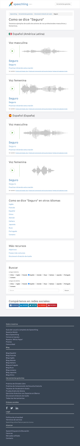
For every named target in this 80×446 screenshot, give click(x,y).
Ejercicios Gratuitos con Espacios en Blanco (23, 393)
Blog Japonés (11, 372)
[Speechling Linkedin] (18, 409)
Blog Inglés (10, 358)
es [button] (30, 4)
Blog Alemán (11, 360)
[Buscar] (34, 290)
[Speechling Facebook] (8, 409)
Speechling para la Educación (17, 431)
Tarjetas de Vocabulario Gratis (17, 388)
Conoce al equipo (12, 337)
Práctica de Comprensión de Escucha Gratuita (24, 386)
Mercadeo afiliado (13, 436)
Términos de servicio (14, 420)
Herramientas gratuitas (63, 4)
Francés (12, 208)
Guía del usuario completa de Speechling (22, 330)
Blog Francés (11, 355)
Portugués (13, 231)
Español (12, 211)
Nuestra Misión (12, 332)
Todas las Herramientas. (15, 398)
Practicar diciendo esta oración (21, 68)
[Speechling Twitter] (12, 409)
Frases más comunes (17, 253)
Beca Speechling (12, 335)
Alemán (12, 218)
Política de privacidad (14, 417)
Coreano (12, 235)
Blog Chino (10, 375)
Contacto (9, 438)
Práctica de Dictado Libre (16, 384)
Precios (9, 342)
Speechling (13, 14)
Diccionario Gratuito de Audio (43, 14)
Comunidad (10, 344)
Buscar (67, 290)
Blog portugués (12, 365)
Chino (11, 214)
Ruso (11, 228)
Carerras (9, 433)
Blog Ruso (10, 368)
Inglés (11, 204)
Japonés (12, 224)
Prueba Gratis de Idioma (15, 391)
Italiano (12, 221)
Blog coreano (11, 370)
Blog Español (11, 353)
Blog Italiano (11, 363)
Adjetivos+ (13, 250)
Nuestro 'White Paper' (14, 339)
